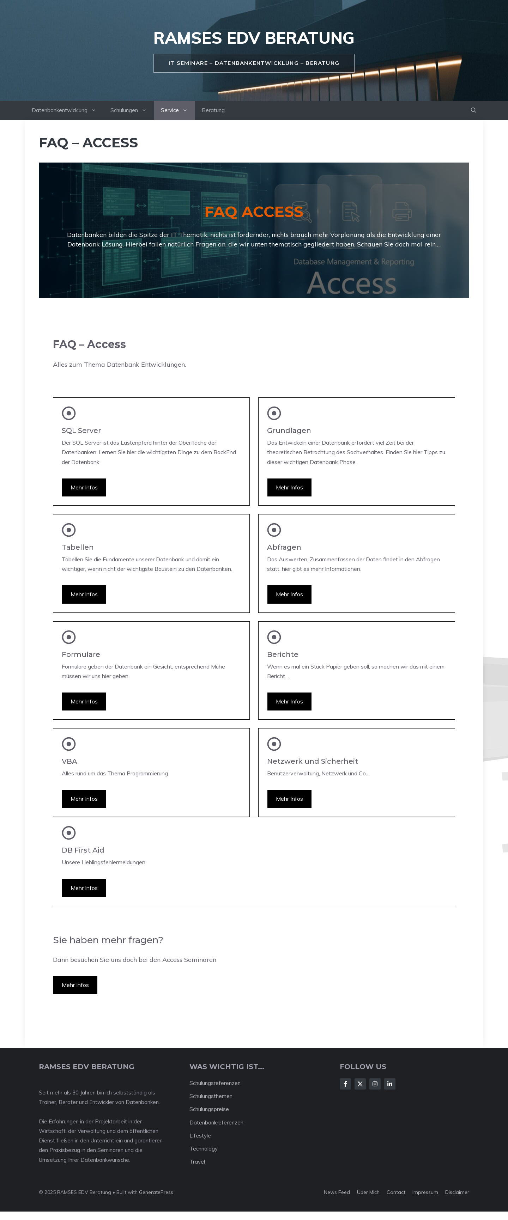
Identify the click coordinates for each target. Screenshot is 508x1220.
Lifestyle (200, 1135)
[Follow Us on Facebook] (345, 1084)
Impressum (425, 1192)
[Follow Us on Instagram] (375, 1084)
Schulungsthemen (210, 1096)
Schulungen (132, 110)
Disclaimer (457, 1192)
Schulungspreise (209, 1109)
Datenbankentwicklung (67, 110)
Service (178, 110)
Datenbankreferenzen (216, 1122)
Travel (197, 1161)
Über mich (368, 1192)
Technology (203, 1148)
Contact (396, 1192)
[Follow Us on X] (360, 1084)
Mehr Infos (84, 487)
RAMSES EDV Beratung (254, 38)
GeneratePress (156, 1192)
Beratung (213, 110)
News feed (337, 1192)
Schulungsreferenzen (215, 1083)
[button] (473, 110)
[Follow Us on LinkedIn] (389, 1084)
